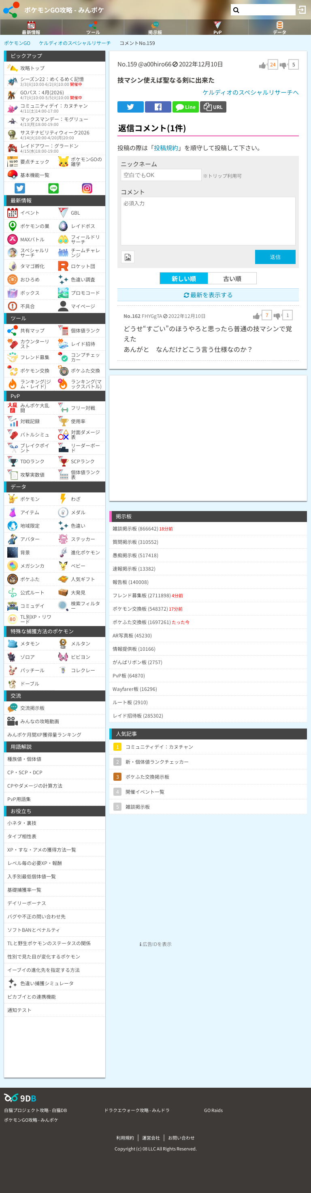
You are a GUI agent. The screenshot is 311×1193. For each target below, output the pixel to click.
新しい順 (184, 278)
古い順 (232, 278)
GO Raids (213, 1110)
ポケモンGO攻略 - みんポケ (64, 10)
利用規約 (125, 1137)
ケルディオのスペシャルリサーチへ (250, 92)
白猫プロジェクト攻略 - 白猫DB (35, 1110)
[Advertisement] (208, 432)
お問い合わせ (181, 1137)
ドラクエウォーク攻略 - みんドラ (137, 1110)
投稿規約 (166, 147)
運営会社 (151, 1137)
